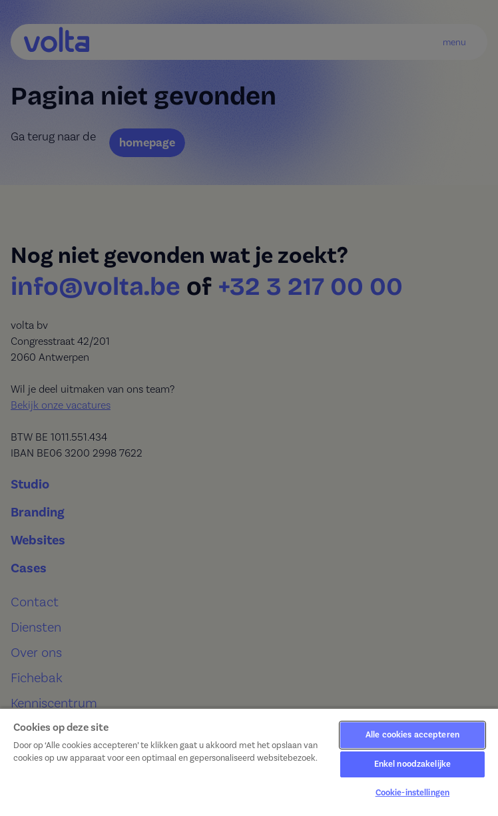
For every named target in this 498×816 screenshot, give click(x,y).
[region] (249, 762)
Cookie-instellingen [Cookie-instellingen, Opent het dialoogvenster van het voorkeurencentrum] (412, 792)
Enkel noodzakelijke (412, 764)
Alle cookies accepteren (412, 734)
